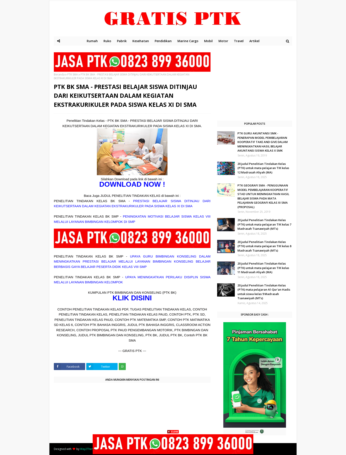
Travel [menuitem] (239, 41)
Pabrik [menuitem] (122, 41)
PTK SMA (72, 74)
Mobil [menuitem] (208, 41)
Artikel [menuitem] (254, 41)
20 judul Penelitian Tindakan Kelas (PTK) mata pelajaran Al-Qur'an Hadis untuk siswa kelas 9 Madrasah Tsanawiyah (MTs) (263, 291)
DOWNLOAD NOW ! (132, 184)
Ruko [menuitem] (107, 41)
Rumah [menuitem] (92, 41)
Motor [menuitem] (223, 41)
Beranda (59, 74)
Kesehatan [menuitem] (140, 41)
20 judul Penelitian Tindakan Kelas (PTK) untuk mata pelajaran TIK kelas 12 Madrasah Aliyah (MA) (263, 168)
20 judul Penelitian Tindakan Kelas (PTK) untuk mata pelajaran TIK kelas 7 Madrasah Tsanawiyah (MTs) (264, 224)
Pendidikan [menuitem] (163, 41)
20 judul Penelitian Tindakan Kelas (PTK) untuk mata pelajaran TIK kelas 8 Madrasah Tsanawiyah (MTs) (264, 246)
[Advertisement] (254, 83)
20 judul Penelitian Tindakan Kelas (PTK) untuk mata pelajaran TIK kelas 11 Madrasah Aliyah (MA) (263, 267)
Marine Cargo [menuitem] (187, 41)
